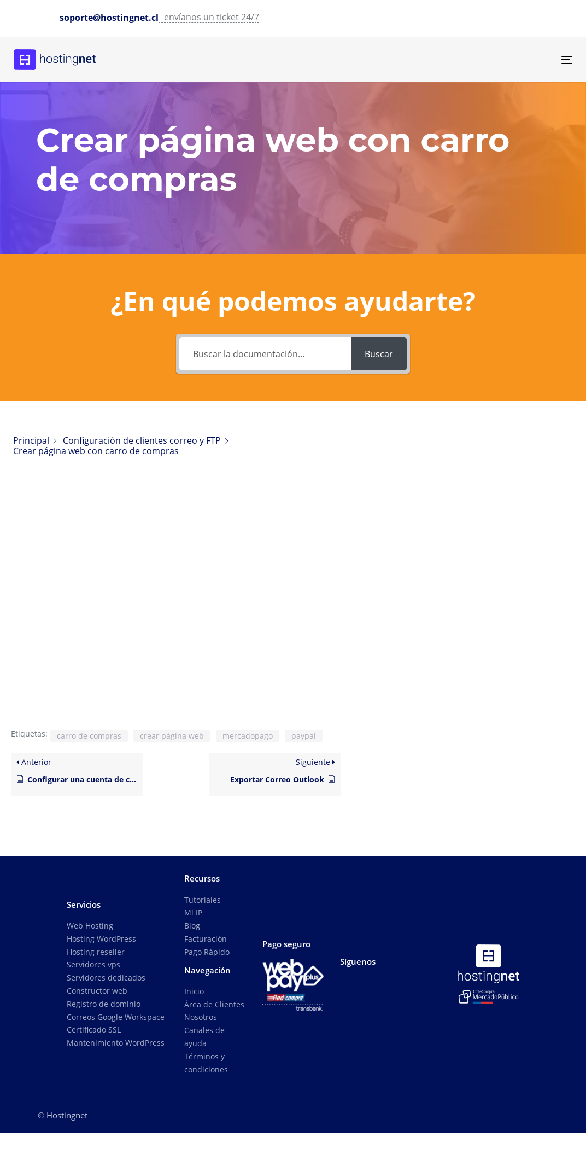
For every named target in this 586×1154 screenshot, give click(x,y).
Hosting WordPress (101, 938)
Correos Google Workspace (116, 1017)
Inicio (194, 991)
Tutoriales (202, 900)
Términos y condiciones (206, 1063)
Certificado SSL (94, 1029)
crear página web (172, 735)
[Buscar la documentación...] (265, 353)
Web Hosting (90, 925)
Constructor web (97, 990)
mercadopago (247, 735)
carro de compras (89, 735)
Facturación (205, 938)
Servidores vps (93, 964)
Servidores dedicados (106, 977)
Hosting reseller (96, 952)
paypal (303, 735)
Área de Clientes (214, 1004)
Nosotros (200, 1017)
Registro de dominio (103, 1004)
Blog (192, 925)
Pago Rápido (207, 952)
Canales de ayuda (204, 1036)
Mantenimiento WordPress (116, 1042)
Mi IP (193, 912)
